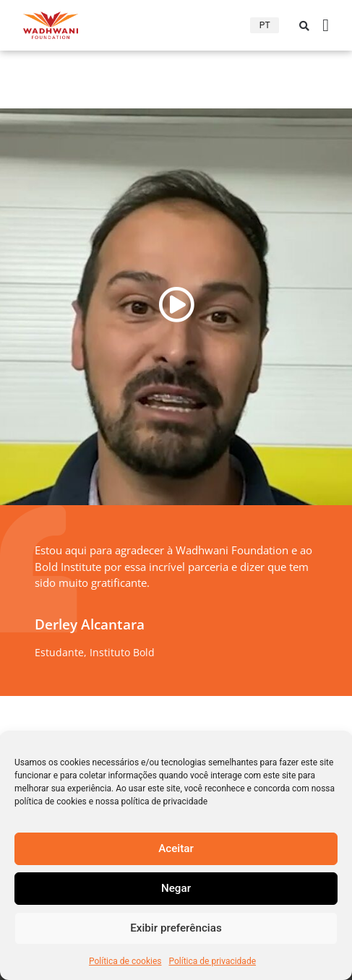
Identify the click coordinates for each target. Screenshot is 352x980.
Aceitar (175, 849)
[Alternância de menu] (325, 25)
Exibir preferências (176, 928)
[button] (304, 26)
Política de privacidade (212, 961)
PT (264, 25)
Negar (176, 888)
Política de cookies (125, 961)
